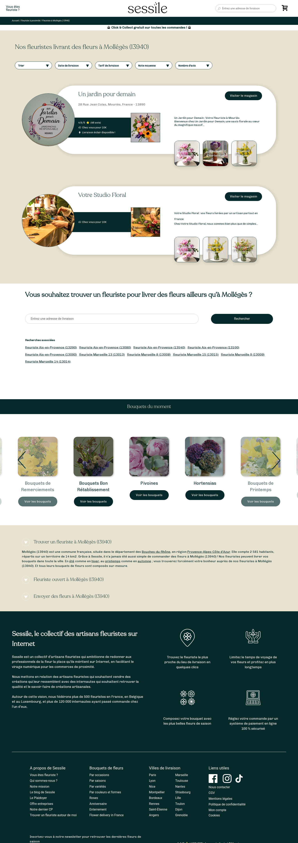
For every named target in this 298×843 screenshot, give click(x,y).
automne (144, 561)
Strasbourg (182, 792)
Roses (93, 798)
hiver (95, 561)
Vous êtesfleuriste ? (13, 8)
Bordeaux (155, 798)
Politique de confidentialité (227, 804)
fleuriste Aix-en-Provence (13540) (159, 347)
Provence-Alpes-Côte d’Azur (208, 552)
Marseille (181, 775)
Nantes (180, 786)
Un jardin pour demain (107, 94)
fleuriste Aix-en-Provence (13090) (51, 354)
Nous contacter (219, 787)
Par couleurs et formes (105, 792)
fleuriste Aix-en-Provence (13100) (213, 347)
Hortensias (205, 483)
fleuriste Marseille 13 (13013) (102, 354)
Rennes (154, 804)
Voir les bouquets (37, 501)
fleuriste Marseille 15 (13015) (196, 354)
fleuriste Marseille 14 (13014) (48, 361)
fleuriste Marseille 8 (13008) (149, 354)
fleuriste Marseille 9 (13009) (243, 354)
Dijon (178, 809)
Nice (152, 786)
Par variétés (97, 786)
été (71, 561)
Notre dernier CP (41, 809)
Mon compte (217, 810)
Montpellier (157, 792)
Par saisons (97, 781)
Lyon (152, 781)
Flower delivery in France (106, 815)
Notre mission (39, 786)
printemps (112, 561)
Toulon (180, 804)
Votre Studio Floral (102, 195)
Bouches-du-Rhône (156, 552)
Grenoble (181, 815)
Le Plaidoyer (38, 798)
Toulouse (181, 781)
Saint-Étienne (158, 809)
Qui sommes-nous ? (43, 781)
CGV (212, 793)
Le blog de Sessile (42, 792)
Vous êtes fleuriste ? (44, 775)
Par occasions (99, 775)
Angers (154, 815)
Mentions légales (220, 799)
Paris (152, 775)
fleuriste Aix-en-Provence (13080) (105, 347)
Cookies (214, 815)
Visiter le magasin (243, 95)
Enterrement (97, 809)
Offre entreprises (41, 804)
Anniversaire (98, 804)
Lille (178, 798)
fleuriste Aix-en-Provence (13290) (51, 347)
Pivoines (149, 483)
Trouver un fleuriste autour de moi (53, 815)
